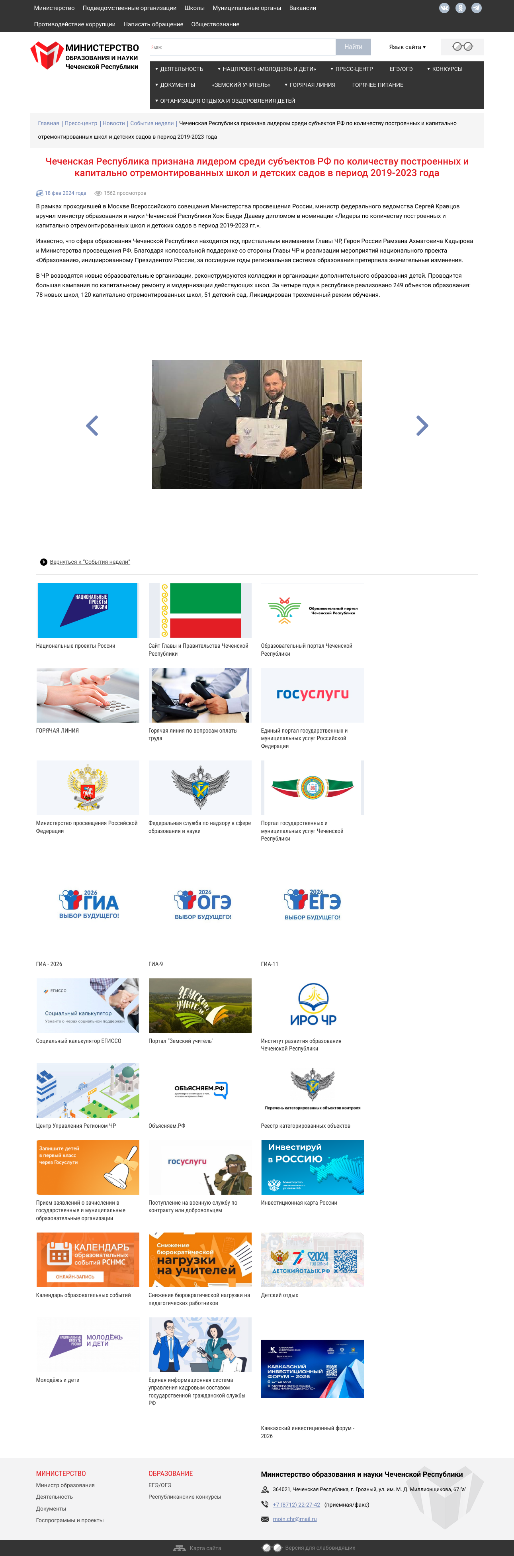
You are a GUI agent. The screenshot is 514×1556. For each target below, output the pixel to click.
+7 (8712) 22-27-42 (297, 1505)
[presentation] (92, 426)
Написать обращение (153, 24)
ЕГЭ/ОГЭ (401, 69)
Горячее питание (377, 85)
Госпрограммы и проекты (70, 1520)
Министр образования (65, 1485)
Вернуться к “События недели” (90, 562)
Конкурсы (447, 69)
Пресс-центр (354, 69)
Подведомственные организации (130, 8)
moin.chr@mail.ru (295, 1519)
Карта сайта (205, 1548)
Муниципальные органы (247, 8)
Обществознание (215, 24)
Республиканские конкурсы (185, 1497)
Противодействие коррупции (75, 24)
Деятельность (181, 69)
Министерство (54, 8)
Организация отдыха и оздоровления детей (227, 101)
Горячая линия (313, 85)
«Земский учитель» (241, 85)
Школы (195, 8)
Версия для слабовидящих (320, 1548)
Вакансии (303, 8)
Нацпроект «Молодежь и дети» (269, 69)
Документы (177, 85)
